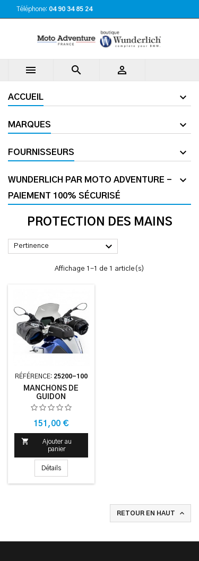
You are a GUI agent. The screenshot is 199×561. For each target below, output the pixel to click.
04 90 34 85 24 (70, 9)
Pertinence (64, 246)
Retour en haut (151, 513)
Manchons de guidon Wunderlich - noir (51, 397)
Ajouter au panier (46, 444)
